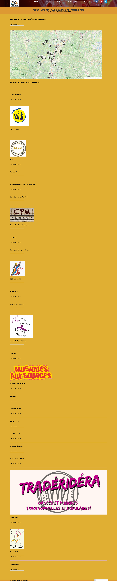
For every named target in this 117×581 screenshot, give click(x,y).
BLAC (12, 159)
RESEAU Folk (14, 421)
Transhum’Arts (15, 564)
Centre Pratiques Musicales (19, 225)
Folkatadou (14, 291)
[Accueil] (46, 11)
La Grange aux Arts (17, 304)
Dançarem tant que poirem (19, 250)
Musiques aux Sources (17, 383)
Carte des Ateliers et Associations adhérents (25, 82)
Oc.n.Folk (13, 396)
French (97, 580)
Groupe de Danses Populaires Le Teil (22, 184)
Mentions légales (24, 580)
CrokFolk (13, 237)
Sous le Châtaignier (16, 446)
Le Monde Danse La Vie (18, 341)
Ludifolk (13, 353)
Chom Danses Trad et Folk (19, 197)
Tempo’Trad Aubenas (17, 458)
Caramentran (14, 172)
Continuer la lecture (17, 24)
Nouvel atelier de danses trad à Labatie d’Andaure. (28, 19)
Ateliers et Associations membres (63, 11)
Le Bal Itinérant (15, 94)
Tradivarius (14, 551)
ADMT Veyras (14, 129)
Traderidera (14, 517)
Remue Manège (15, 408)
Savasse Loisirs (15, 433)
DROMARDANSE (15, 279)
